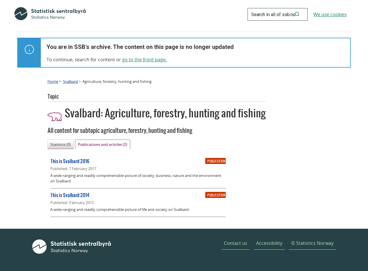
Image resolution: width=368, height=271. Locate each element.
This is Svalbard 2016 (69, 161)
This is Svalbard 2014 (69, 195)
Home (52, 81)
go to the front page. (144, 59)
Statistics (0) (60, 144)
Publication (216, 161)
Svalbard (70, 81)
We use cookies (330, 14)
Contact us (235, 243)
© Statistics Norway (312, 243)
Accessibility (269, 243)
